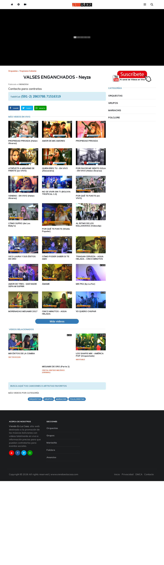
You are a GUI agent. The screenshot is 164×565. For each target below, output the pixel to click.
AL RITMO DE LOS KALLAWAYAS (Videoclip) (88, 224)
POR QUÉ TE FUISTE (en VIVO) (88, 196)
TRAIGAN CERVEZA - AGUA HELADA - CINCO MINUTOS (89, 257)
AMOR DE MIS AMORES (53, 140)
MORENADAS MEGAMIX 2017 (22, 311)
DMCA (138, 474)
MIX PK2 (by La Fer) (85, 284)
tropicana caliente (27, 71)
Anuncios (51, 457)
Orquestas (13, 71)
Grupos (113, 103)
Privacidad (128, 474)
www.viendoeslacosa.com (64, 474)
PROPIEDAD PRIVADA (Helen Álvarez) (23, 141)
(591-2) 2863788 (33, 96)
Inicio (117, 474)
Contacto (149, 474)
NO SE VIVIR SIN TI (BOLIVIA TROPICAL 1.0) (56, 192)
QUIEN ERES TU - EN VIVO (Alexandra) (55, 169)
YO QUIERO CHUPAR (86, 311)
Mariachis (114, 110)
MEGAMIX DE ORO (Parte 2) (56, 366)
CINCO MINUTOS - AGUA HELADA (54, 312)
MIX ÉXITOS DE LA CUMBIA (21, 353)
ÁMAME (46, 284)
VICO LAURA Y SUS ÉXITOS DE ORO (22, 257)
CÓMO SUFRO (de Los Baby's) (19, 224)
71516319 (53, 96)
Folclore (114, 117)
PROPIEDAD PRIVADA (87, 140)
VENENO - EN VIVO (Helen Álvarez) (21, 196)
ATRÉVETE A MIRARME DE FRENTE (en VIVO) (21, 169)
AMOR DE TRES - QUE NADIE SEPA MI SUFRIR (22, 285)
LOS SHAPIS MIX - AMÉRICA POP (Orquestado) (90, 354)
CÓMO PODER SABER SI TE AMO (55, 257)
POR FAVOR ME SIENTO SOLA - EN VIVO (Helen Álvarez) (91, 169)
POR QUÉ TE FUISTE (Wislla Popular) (56, 230)
